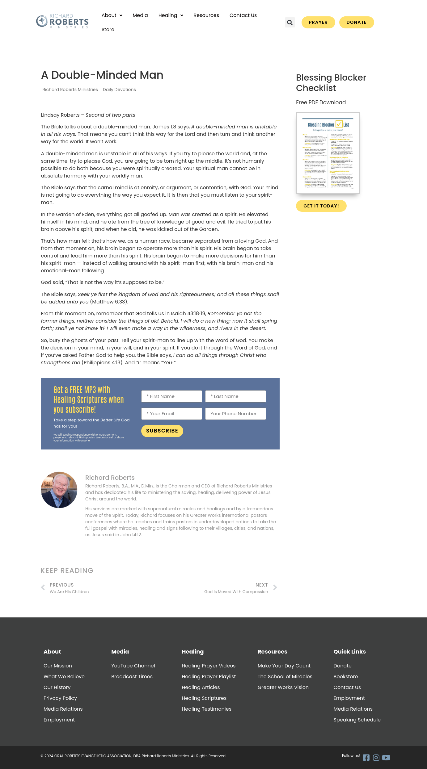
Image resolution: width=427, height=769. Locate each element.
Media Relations (63, 709)
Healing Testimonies (206, 709)
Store (108, 29)
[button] (112, 15)
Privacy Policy (60, 698)
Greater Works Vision (283, 687)
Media (140, 15)
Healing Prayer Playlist (209, 676)
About (112, 15)
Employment (59, 719)
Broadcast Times (132, 676)
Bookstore (346, 676)
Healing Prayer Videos (208, 665)
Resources (206, 15)
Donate (343, 665)
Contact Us (243, 15)
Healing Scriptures (204, 698)
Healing (171, 15)
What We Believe (64, 676)
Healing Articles (201, 687)
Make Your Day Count (284, 665)
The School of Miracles (285, 676)
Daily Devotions (119, 89)
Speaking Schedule (357, 719)
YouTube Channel (133, 665)
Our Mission (58, 665)
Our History (57, 687)
